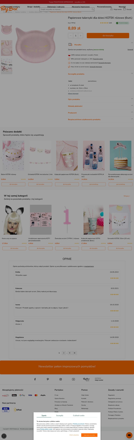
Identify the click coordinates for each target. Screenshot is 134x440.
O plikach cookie (79, 415)
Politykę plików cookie (46, 429)
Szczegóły (59, 415)
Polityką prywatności (79, 424)
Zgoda (44, 415)
